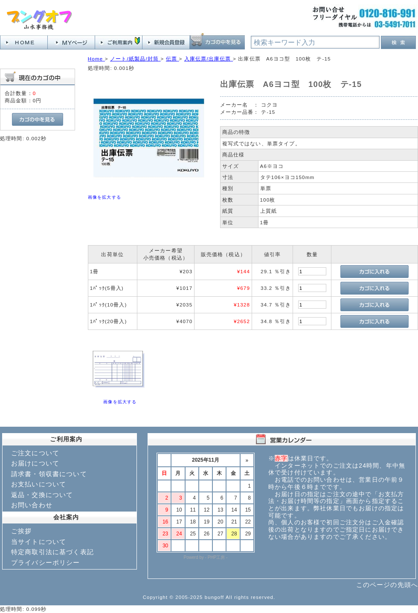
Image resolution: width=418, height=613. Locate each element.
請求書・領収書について (49, 473)
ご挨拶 (21, 531)
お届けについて (35, 463)
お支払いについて (38, 484)
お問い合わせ (31, 505)
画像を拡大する (104, 197)
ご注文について (35, 453)
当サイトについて (38, 541)
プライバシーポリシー (45, 562)
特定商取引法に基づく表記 (52, 551)
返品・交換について (42, 494)
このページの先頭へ (387, 584)
